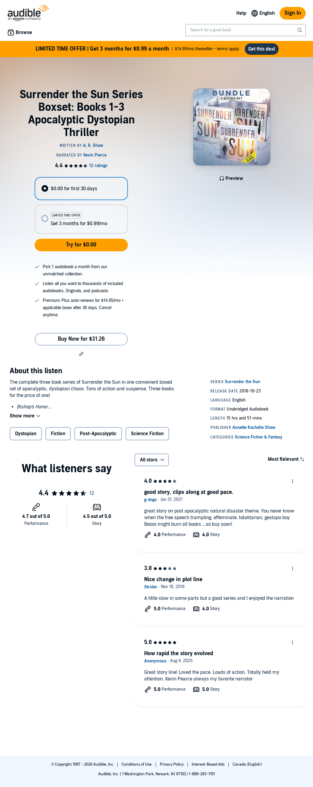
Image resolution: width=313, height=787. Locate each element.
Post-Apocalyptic (98, 434)
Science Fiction (147, 434)
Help (241, 13)
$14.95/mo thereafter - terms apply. (138, 49)
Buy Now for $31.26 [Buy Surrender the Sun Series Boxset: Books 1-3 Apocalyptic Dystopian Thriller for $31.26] (81, 339)
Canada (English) (247, 764)
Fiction (58, 434)
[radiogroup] (81, 205)
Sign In (292, 13)
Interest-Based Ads (208, 764)
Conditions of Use (137, 764)
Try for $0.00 (81, 245)
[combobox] (245, 30)
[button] (81, 353)
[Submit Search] (300, 30)
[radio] (81, 188)
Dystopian (25, 434)
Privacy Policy (172, 764)
